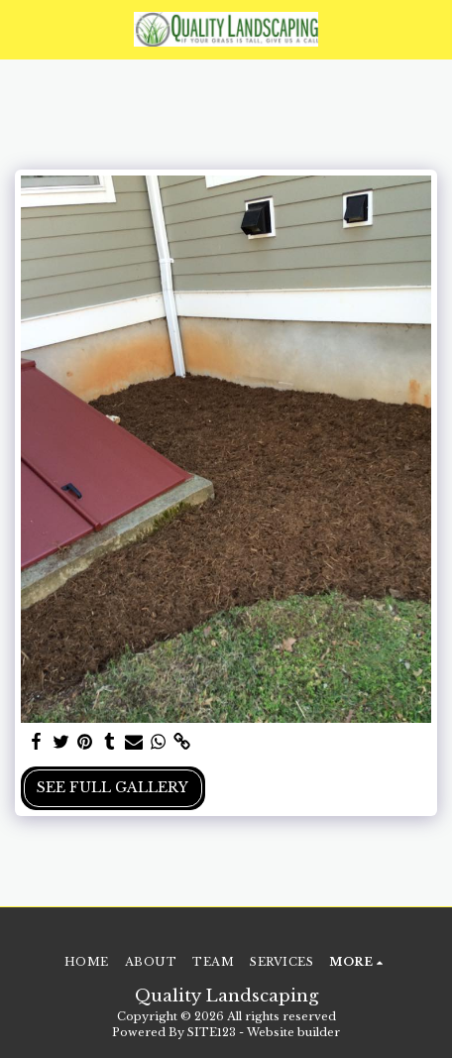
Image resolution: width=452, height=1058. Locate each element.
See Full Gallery (112, 787)
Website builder (293, 1032)
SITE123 (211, 1032)
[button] (22, 29)
